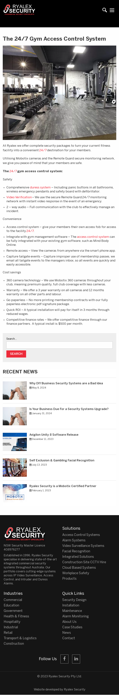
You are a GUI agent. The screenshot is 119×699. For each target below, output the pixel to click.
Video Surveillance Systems (83, 546)
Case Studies (72, 627)
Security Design (74, 600)
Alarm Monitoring (75, 616)
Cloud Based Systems (79, 567)
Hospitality (12, 622)
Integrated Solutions (78, 557)
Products (69, 578)
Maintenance (72, 611)
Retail (8, 632)
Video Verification (19, 197)
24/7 (43, 150)
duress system (40, 187)
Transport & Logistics (20, 638)
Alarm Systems (73, 540)
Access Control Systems (81, 535)
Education (11, 605)
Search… (11, 339)
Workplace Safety (75, 573)
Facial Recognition (76, 551)
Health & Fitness (16, 616)
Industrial (11, 627)
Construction (14, 643)
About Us (69, 622)
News (66, 632)
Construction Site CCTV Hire (84, 562)
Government (13, 611)
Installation (70, 605)
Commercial (13, 600)
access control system (93, 236)
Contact (68, 638)
